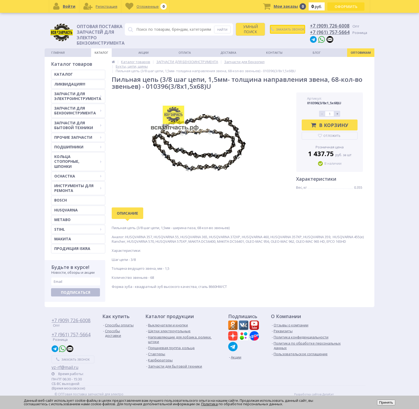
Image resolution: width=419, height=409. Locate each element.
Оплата (185, 53)
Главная (58, 53)
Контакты (274, 53)
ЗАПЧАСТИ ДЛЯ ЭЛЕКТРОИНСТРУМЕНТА (78, 96)
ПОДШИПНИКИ (78, 146)
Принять (386, 402)
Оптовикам (361, 53)
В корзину (329, 125)
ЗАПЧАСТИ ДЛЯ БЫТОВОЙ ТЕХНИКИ (78, 125)
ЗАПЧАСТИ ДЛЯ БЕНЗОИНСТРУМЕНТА (78, 110)
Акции (143, 53)
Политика (209, 404)
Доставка (228, 53)
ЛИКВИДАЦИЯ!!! (69, 84)
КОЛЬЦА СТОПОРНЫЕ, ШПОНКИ (78, 161)
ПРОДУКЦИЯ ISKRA (72, 248)
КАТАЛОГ (63, 74)
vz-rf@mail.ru (65, 367)
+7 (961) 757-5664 (330, 32)
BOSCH (60, 200)
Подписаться (75, 292)
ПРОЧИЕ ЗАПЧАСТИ (78, 137)
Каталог (101, 53)
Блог (317, 53)
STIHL (78, 229)
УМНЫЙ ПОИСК (250, 29)
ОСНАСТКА (78, 176)
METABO (62, 219)
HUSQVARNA (66, 210)
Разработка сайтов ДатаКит (314, 394)
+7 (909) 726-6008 (330, 25)
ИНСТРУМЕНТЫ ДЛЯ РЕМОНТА (78, 188)
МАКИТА (62, 238)
